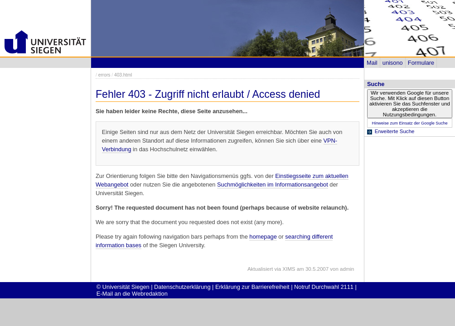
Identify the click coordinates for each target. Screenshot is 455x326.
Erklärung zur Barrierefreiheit (252, 286)
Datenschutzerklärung (182, 286)
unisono (392, 62)
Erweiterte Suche (395, 131)
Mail (372, 62)
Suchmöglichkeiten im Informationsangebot (272, 184)
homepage (262, 236)
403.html (123, 74)
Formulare (421, 62)
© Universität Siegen (123, 286)
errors (104, 74)
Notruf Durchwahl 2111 (323, 286)
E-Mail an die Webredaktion (132, 293)
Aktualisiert (260, 269)
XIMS (288, 269)
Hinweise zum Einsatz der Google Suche (409, 123)
